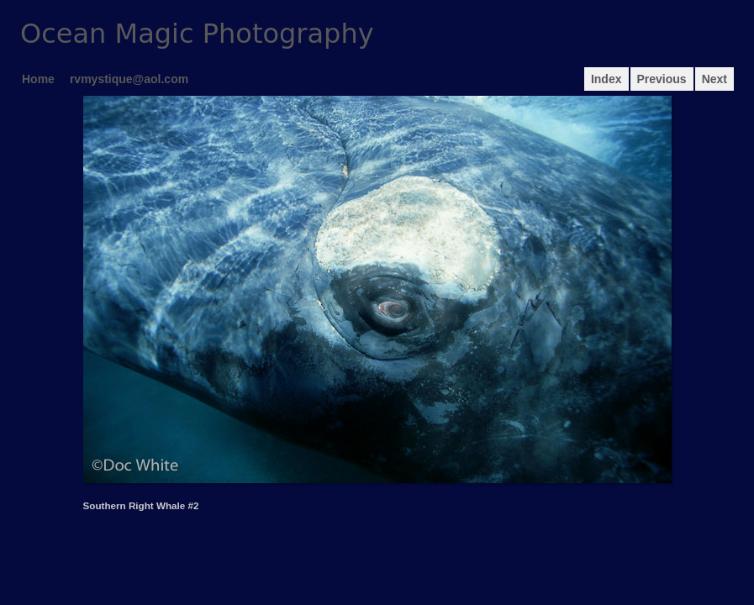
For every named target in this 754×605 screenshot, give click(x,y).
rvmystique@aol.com (129, 79)
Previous (662, 79)
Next (714, 79)
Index (606, 79)
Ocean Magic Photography (197, 34)
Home (38, 79)
